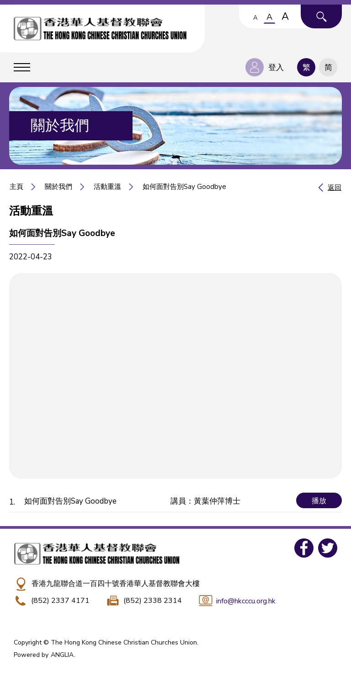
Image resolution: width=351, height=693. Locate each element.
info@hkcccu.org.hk (246, 601)
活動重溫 (107, 186)
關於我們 (58, 186)
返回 (334, 187)
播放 (319, 501)
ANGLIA (62, 654)
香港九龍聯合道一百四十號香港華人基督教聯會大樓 (116, 584)
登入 (276, 67)
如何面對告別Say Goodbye (184, 186)
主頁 (16, 186)
